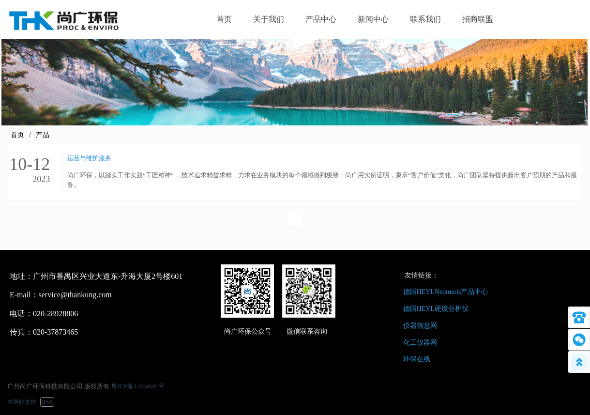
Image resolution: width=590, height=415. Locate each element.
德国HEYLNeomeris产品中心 (445, 291)
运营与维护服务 (89, 158)
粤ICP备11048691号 (138, 386)
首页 (17, 134)
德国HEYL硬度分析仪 (436, 308)
